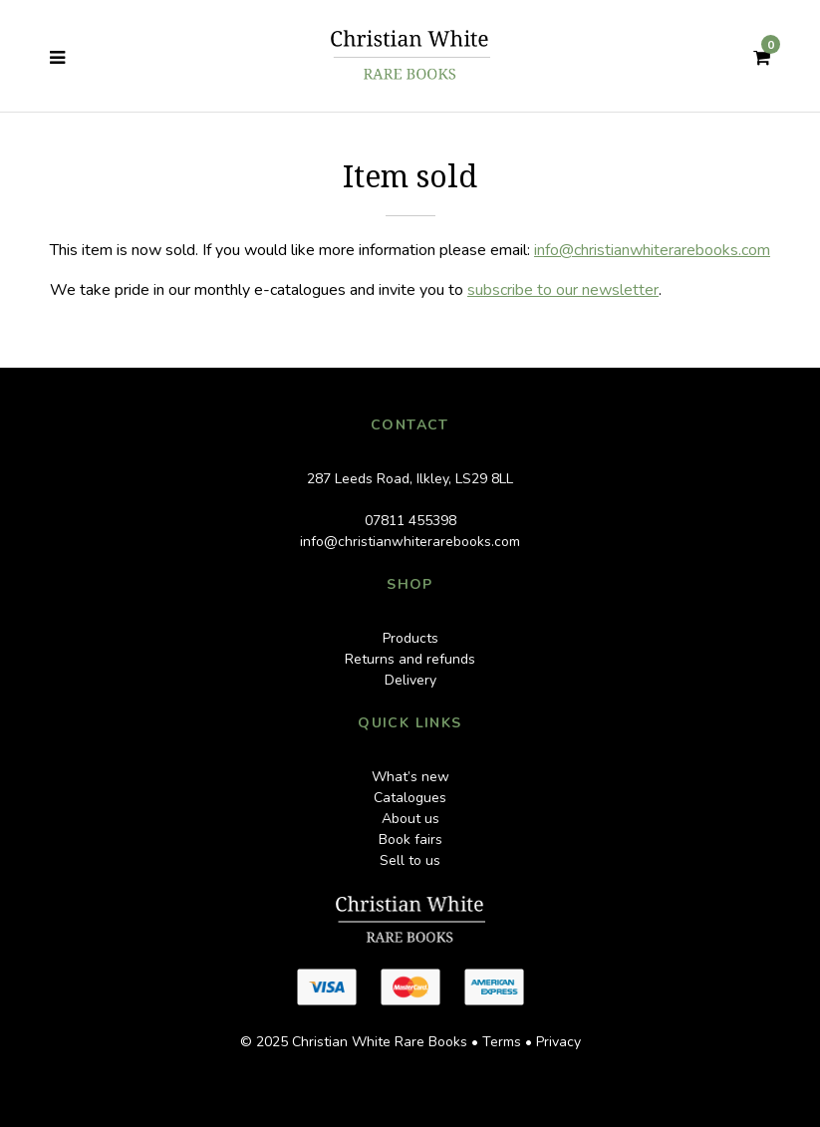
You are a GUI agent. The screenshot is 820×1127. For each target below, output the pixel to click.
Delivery (410, 680)
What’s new (410, 776)
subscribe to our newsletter (563, 290)
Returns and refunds (410, 659)
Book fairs (410, 839)
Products (410, 638)
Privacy (558, 1041)
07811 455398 (410, 520)
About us (410, 818)
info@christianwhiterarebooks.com (652, 250)
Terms (501, 1041)
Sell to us (410, 860)
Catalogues (410, 797)
